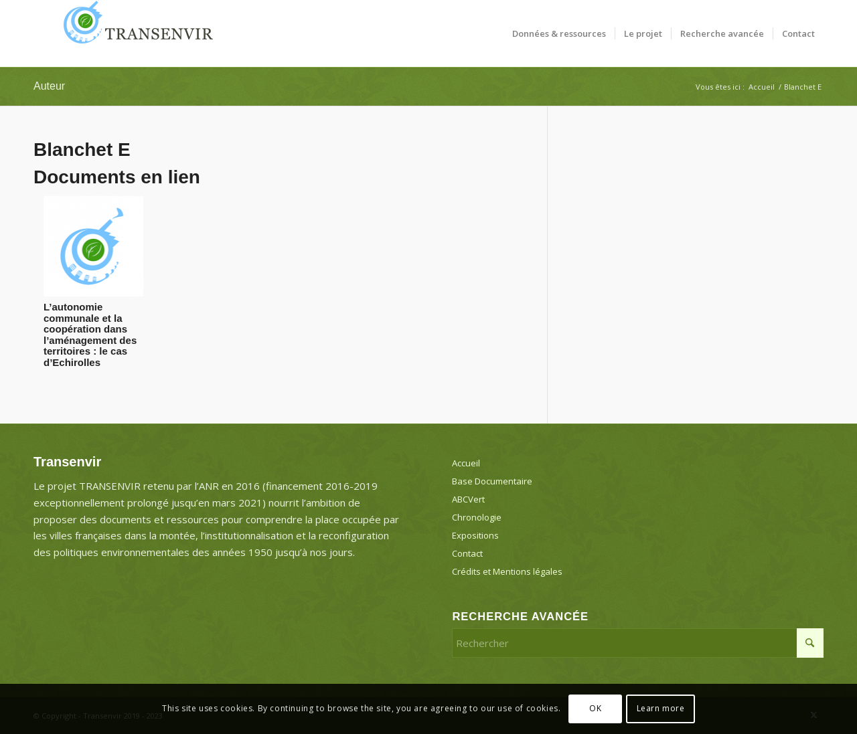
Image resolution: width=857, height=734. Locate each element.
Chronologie (476, 517)
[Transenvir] (133, 33)
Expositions (475, 535)
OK (595, 708)
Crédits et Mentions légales (507, 571)
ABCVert (468, 499)
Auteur (49, 86)
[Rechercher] (638, 643)
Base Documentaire (492, 481)
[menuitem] (559, 33)
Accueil (466, 463)
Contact (467, 553)
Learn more (661, 708)
